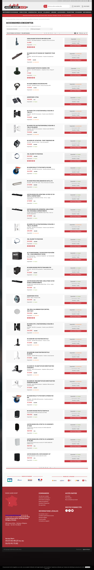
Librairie (53, 13)
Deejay (40, 13)
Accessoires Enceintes (12, 29)
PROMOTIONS (70, 13)
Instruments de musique (10, 13)
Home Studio (23, 13)
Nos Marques (87, 13)
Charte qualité (66, 0)
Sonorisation (32, 13)
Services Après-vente (75, 0)
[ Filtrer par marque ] (35, 29)
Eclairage (46, 13)
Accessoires (62, 13)
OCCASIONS (78, 13)
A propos (60, 0)
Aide (82, 0)
